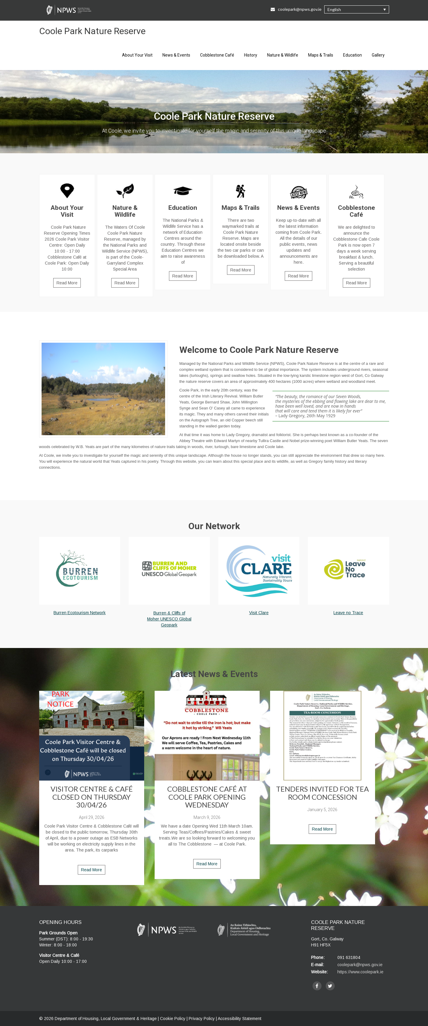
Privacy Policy (202, 1018)
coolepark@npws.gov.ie (360, 964)
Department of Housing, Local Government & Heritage (106, 1018)
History (250, 55)
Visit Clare (259, 612)
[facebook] (317, 985)
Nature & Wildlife (282, 55)
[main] (214, 406)
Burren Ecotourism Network (80, 612)
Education (352, 55)
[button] (356, 9)
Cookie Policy (172, 1018)
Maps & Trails (320, 55)
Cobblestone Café (217, 55)
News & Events (176, 55)
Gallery (378, 55)
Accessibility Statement (239, 1018)
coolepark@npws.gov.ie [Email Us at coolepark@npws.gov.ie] (296, 9)
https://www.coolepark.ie (360, 971)
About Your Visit (137, 55)
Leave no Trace (348, 612)
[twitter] (330, 985)
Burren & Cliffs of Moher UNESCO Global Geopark (169, 619)
